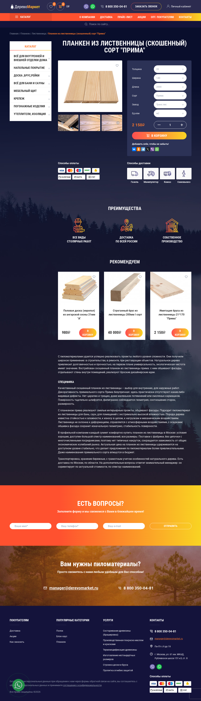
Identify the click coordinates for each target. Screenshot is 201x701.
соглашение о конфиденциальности (82, 685)
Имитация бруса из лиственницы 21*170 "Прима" (171, 314)
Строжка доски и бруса (115, 664)
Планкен (61, 642)
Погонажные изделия (31, 106)
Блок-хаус (61, 636)
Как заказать (17, 642)
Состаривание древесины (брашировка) (117, 632)
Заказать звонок (146, 6)
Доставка (106, 17)
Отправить (170, 526)
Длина (135, 86)
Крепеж (31, 99)
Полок (59, 630)
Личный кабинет (181, 6)
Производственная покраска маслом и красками (123, 642)
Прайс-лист (125, 17)
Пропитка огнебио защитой (118, 670)
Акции (142, 17)
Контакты (185, 17)
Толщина (137, 69)
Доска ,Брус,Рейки (31, 76)
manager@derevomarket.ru (70, 588)
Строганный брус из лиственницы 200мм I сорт (125, 312)
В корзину (87, 332)
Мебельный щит (31, 91)
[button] (62, 123)
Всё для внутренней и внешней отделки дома (31, 58)
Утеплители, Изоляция (31, 114)
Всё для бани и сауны (31, 83)
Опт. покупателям (162, 17)
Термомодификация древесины (120, 649)
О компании (87, 17)
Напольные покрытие (31, 68)
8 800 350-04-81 (116, 6)
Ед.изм (135, 113)
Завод (135, 104)
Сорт (134, 95)
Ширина (136, 78)
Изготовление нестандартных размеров (119, 657)
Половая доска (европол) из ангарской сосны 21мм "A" (79, 314)
